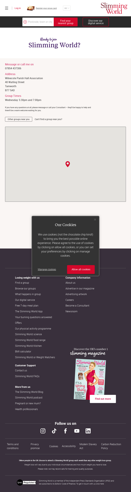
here (102, 483)
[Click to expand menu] (6, 8)
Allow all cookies (81, 269)
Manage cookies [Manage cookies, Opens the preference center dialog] (47, 269)
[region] (65, 246)
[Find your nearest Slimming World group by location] (25, 22)
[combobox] (50, 22)
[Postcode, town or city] (38, 22)
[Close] (95, 219)
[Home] (114, 8)
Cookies (53, 446)
